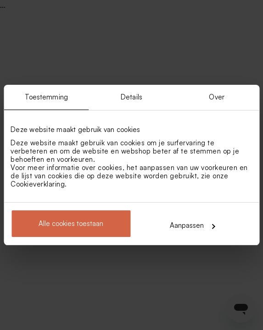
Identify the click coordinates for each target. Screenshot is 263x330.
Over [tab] (216, 97)
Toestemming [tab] (46, 97)
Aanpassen (192, 225)
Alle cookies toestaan (71, 223)
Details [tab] (131, 97)
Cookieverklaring (38, 184)
